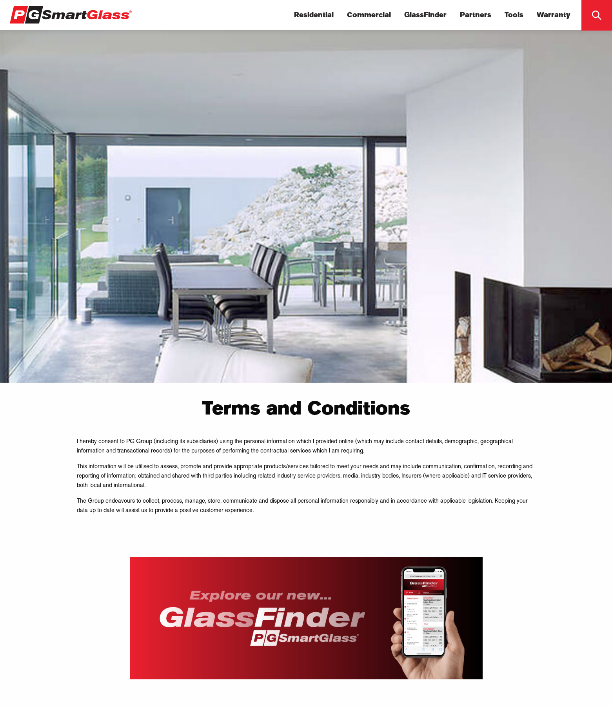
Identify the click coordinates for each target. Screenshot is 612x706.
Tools (514, 15)
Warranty (553, 15)
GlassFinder (425, 15)
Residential (314, 15)
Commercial (369, 15)
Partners (475, 15)
